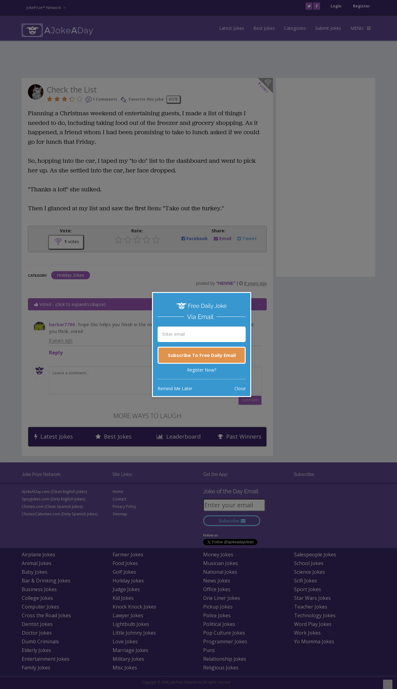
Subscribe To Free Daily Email (202, 355)
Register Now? (201, 370)
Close (240, 388)
